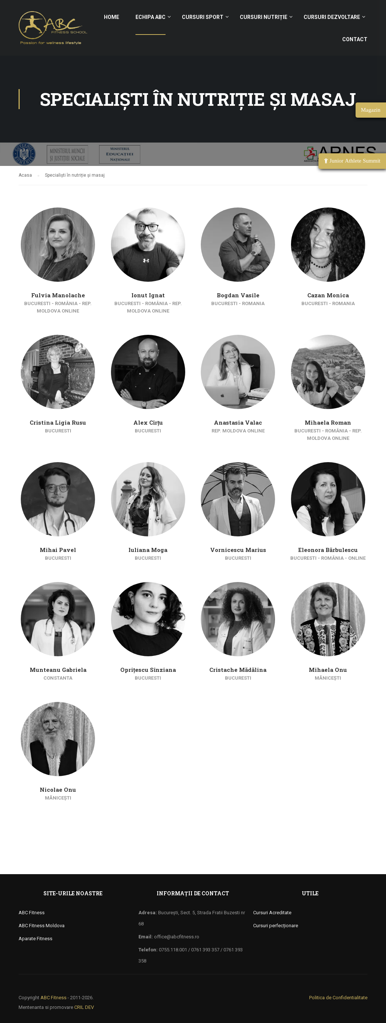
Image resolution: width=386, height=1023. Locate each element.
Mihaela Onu (328, 669)
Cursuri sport (202, 17)
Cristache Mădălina (237, 669)
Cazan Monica (328, 295)
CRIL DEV (84, 1007)
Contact (354, 39)
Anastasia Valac (238, 422)
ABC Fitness (32, 912)
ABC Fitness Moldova (42, 925)
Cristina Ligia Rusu (58, 422)
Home (111, 17)
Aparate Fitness (35, 938)
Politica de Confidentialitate (338, 997)
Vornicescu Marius (238, 549)
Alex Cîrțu (148, 422)
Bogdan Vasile (238, 295)
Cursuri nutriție (263, 17)
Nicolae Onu (58, 789)
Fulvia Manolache (58, 295)
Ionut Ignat (148, 295)
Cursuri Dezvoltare (332, 17)
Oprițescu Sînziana (148, 669)
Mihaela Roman (328, 422)
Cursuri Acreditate (272, 912)
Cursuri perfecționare (275, 925)
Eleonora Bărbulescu (328, 549)
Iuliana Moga (147, 549)
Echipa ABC (150, 17)
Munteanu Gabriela (58, 669)
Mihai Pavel (58, 549)
